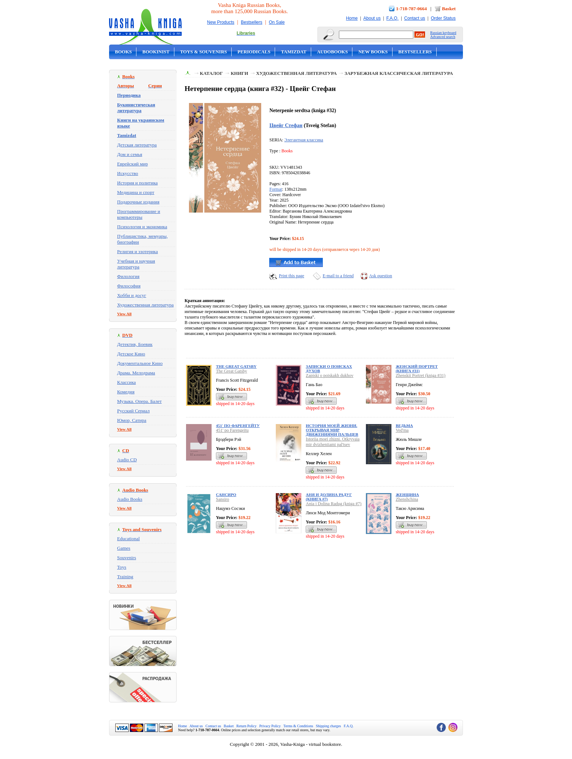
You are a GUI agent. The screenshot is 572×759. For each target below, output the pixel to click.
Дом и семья (129, 154)
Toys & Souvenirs (203, 51)
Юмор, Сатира (131, 420)
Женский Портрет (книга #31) (417, 368)
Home (352, 18)
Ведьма (404, 425)
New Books (372, 51)
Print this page (291, 275)
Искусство (127, 173)
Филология (128, 276)
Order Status (443, 18)
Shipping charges (328, 726)
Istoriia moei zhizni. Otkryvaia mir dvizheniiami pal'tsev (332, 441)
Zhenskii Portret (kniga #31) (420, 375)
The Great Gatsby (236, 366)
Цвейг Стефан (285, 125)
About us (371, 18)
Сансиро (226, 494)
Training (125, 576)
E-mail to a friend (337, 275)
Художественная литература (145, 305)
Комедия (126, 391)
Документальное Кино (140, 363)
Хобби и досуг (131, 295)
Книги (239, 73)
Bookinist (155, 51)
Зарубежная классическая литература (399, 73)
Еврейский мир (132, 164)
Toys (121, 567)
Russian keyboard (443, 33)
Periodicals (253, 51)
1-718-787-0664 (411, 8)
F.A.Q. (392, 18)
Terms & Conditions (298, 726)
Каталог (211, 73)
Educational (128, 538)
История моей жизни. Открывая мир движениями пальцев (332, 429)
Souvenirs (126, 557)
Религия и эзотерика (137, 251)
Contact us (414, 18)
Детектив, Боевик (134, 344)
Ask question (380, 275)
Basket (449, 8)
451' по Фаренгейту (238, 425)
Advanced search (442, 37)
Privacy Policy (270, 726)
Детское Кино (131, 353)
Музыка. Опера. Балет (139, 401)
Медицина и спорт (135, 192)
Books (123, 51)
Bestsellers (251, 22)
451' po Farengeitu (232, 430)
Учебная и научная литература (136, 264)
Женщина (407, 494)
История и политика (137, 183)
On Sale (277, 22)
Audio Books (129, 499)
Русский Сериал (133, 410)
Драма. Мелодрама (136, 372)
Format (275, 189)
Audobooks (332, 51)
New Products (221, 22)
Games (123, 548)
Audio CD (127, 459)
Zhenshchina (407, 499)
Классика (126, 382)
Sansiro (222, 499)
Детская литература (137, 145)
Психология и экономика (142, 226)
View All (124, 314)
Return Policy (246, 726)
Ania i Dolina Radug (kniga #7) (333, 503)
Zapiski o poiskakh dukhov (329, 375)
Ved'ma (402, 430)
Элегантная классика (303, 139)
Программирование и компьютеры (138, 214)
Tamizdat (293, 51)
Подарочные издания (138, 202)
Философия (128, 286)
